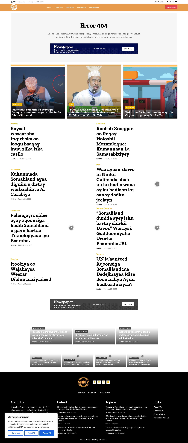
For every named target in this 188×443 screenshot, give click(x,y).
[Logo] (14, 7)
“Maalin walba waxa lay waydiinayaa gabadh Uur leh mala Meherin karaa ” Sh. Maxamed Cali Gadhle (77, 418)
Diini (71, 105)
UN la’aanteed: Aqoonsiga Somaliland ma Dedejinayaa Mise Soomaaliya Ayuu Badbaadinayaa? (115, 271)
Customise (16, 433)
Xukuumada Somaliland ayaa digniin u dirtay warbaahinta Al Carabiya (29, 184)
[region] (31, 425)
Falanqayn (15, 210)
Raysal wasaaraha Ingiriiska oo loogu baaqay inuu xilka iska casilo (27, 141)
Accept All (47, 433)
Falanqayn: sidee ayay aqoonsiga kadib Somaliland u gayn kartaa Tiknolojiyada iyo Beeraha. (30, 227)
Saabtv (13, 159)
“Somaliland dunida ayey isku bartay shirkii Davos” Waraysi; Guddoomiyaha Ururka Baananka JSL (115, 228)
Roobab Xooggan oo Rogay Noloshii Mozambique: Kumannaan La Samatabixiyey (115, 141)
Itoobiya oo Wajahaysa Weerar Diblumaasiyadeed (31, 270)
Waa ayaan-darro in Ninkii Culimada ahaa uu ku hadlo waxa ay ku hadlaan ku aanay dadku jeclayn (115, 184)
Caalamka (100, 124)
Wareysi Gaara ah (104, 208)
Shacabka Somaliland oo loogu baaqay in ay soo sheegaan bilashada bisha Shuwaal (78, 407)
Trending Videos (38, 328)
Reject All (31, 433)
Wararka (14, 124)
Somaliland (17, 105)
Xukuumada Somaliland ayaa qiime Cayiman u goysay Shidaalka (76, 428)
